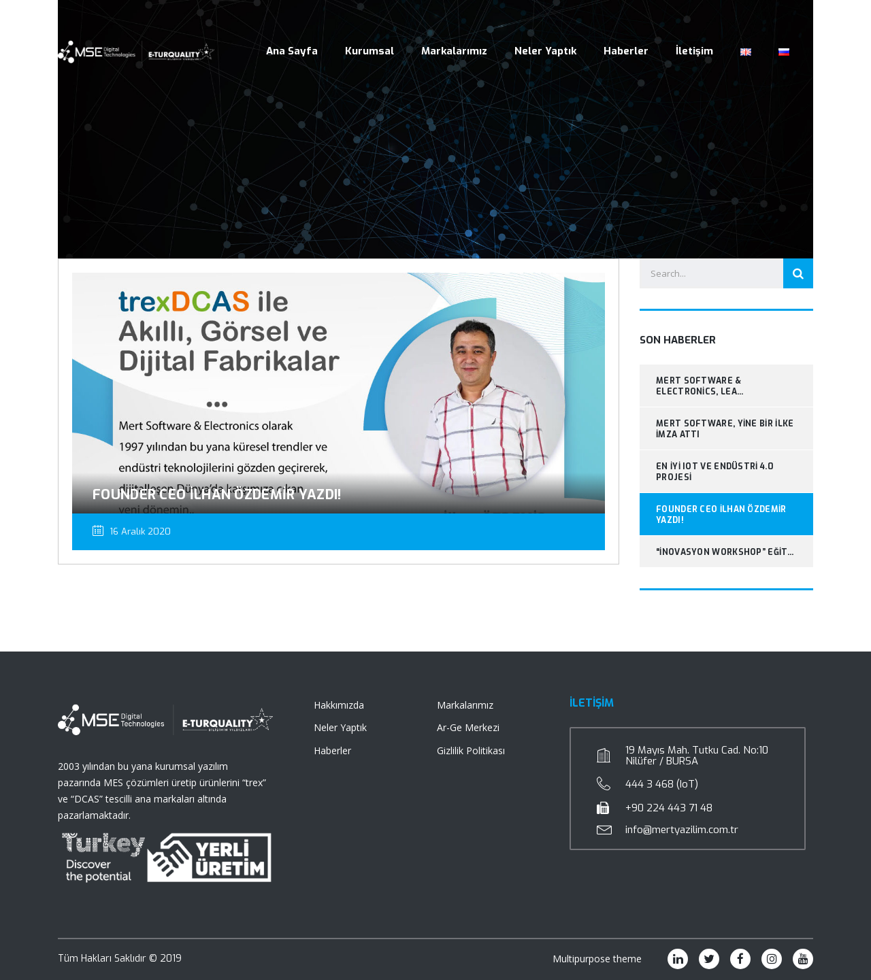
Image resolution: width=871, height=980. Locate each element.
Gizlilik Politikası (471, 750)
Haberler (626, 51)
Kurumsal (369, 51)
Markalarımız (454, 51)
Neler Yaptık (545, 51)
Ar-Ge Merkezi (468, 727)
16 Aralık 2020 (132, 531)
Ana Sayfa (292, 51)
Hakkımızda (339, 704)
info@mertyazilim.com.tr (681, 830)
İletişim (694, 51)
